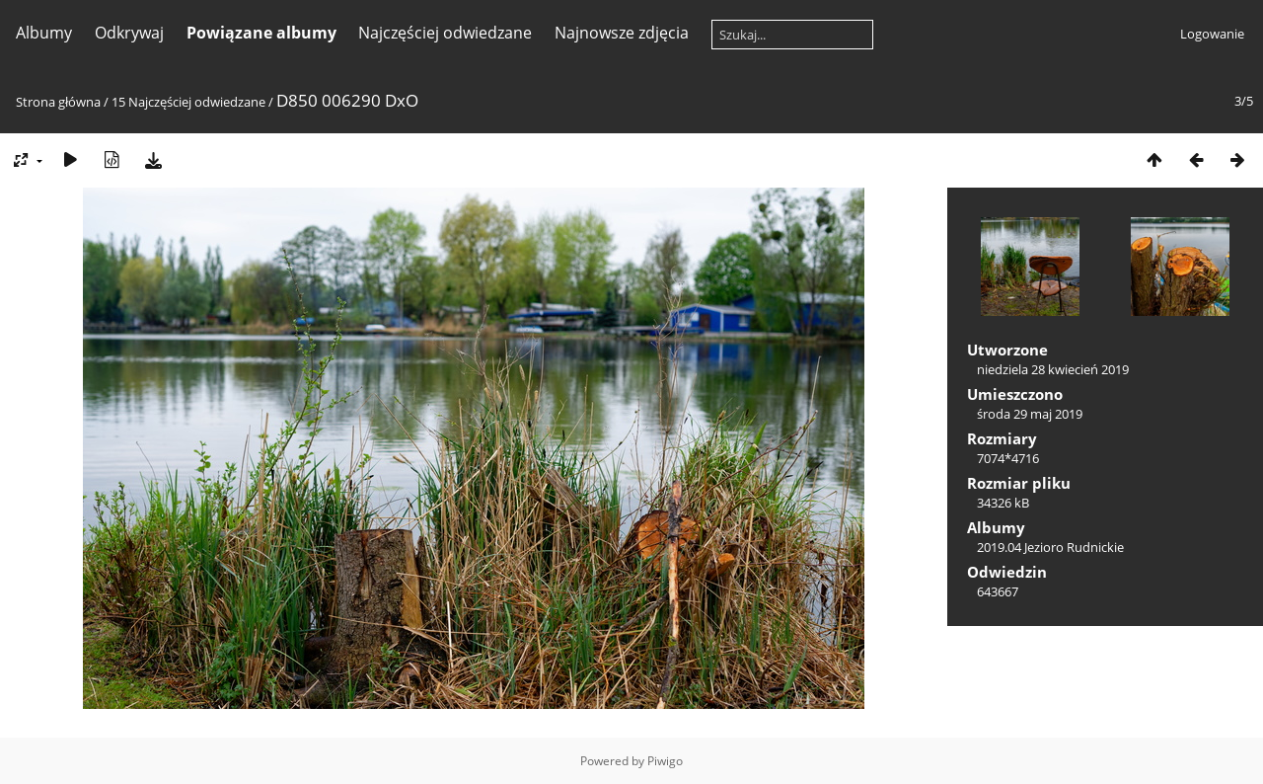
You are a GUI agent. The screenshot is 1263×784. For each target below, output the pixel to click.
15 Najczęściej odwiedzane (188, 102)
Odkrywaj (129, 32)
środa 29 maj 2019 (1029, 414)
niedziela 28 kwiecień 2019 (1053, 369)
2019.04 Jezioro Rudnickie (1050, 547)
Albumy (44, 32)
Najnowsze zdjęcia (622, 32)
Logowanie (1212, 33)
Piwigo (665, 760)
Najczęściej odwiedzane (445, 32)
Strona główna (58, 102)
